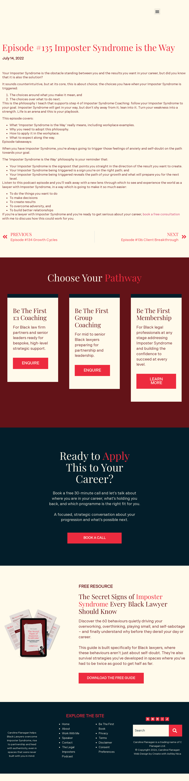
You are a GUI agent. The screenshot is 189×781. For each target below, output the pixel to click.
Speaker (67, 742)
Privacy (103, 737)
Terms (103, 742)
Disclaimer (105, 747)
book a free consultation (161, 214)
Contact (67, 747)
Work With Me (70, 737)
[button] (157, 11)
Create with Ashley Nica (166, 765)
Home (66, 728)
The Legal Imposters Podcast (68, 756)
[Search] (175, 742)
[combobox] (151, 742)
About (66, 733)
